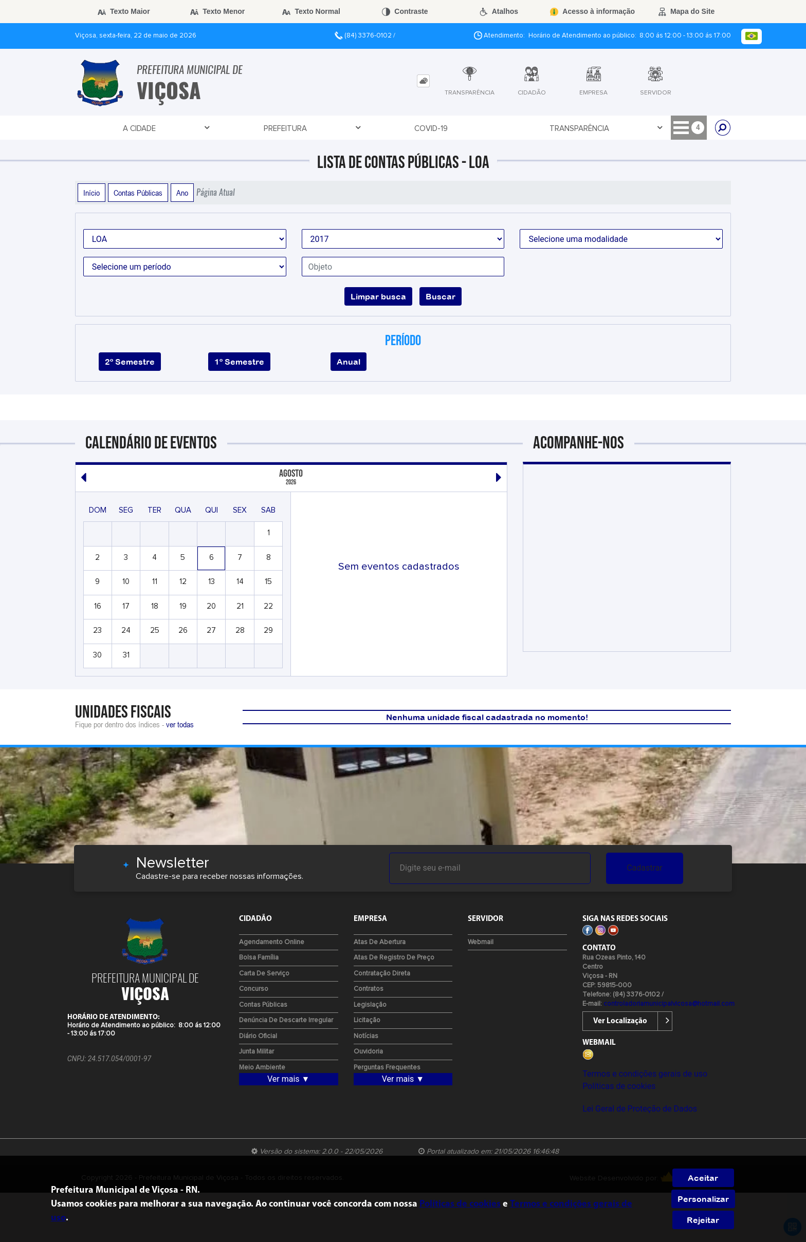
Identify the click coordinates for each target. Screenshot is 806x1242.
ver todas (180, 724)
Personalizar (703, 1198)
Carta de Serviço (264, 973)
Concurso (253, 989)
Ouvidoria (368, 1051)
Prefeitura (177, 128)
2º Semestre (130, 361)
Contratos (368, 989)
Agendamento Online (271, 942)
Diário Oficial (258, 1036)
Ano (182, 192)
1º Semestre (239, 361)
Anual (348, 361)
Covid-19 (237, 129)
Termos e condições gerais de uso (644, 1074)
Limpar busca (378, 296)
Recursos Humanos (652, 128)
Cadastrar (645, 868)
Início (91, 192)
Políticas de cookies (618, 1086)
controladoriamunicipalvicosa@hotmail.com (669, 1004)
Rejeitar (703, 1220)
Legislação (370, 1005)
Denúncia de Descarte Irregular (286, 1020)
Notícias (366, 1036)
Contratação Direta (382, 973)
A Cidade (108, 128)
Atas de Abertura (380, 942)
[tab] (423, 80)
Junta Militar (256, 1051)
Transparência (316, 128)
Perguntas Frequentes (387, 1067)
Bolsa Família (259, 957)
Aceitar (703, 1177)
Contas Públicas (138, 192)
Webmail (480, 942)
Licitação (501, 128)
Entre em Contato (414, 128)
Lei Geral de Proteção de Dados (639, 1109)
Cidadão (566, 128)
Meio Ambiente (262, 1067)
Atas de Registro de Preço (394, 957)
